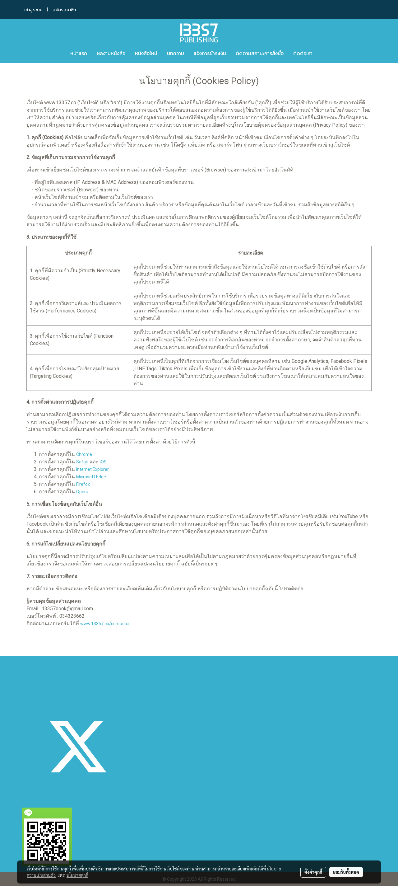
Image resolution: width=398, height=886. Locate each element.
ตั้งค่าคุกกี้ (313, 872)
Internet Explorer (92, 469)
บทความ (175, 53)
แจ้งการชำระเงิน (210, 53)
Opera (82, 491)
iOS (103, 461)
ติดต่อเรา (302, 53)
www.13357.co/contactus (105, 623)
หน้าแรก (78, 53)
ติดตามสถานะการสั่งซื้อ (260, 53)
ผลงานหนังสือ (111, 53)
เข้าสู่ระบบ (33, 10)
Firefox (83, 484)
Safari (82, 461)
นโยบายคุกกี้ (77, 875)
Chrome (84, 454)
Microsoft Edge (91, 476)
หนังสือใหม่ (146, 53)
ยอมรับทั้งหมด (346, 872)
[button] (326, 53)
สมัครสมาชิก (64, 10)
